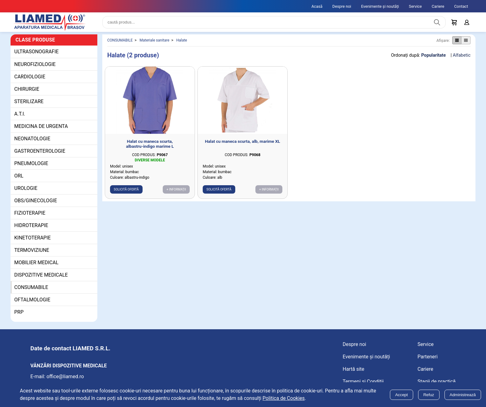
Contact (461, 6)
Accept (401, 394)
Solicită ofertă (126, 192)
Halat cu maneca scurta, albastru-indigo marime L (150, 146)
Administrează (463, 394)
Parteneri (428, 359)
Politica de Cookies (284, 398)
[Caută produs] (437, 23)
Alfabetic (462, 57)
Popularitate (433, 57)
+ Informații (176, 192)
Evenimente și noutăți (380, 6)
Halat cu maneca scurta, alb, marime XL (242, 144)
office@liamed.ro (65, 379)
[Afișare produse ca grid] (456, 43)
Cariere (438, 6)
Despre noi (341, 6)
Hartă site (354, 371)
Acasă (317, 6)
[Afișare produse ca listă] (466, 43)
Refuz (428, 394)
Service (415, 6)
